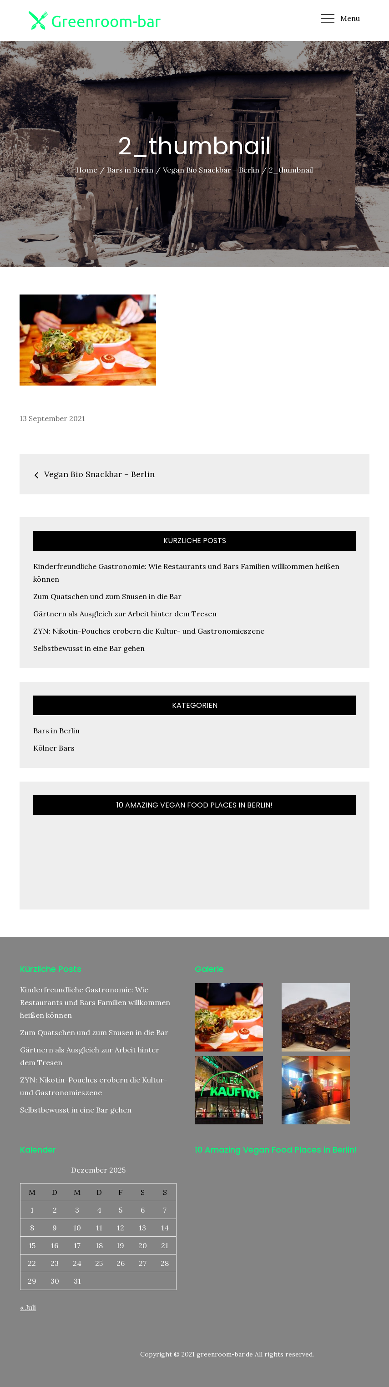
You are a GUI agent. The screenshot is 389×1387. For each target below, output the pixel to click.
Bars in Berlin (56, 730)
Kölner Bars (54, 747)
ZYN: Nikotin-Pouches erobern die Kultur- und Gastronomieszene (148, 630)
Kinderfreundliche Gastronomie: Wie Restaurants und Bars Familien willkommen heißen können (95, 1002)
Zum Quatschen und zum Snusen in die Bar (107, 596)
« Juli (28, 1307)
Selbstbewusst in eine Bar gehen (89, 648)
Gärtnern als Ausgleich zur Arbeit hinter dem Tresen (125, 613)
